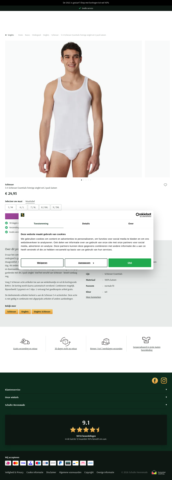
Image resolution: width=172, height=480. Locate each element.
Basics (27, 35)
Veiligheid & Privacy (14, 472)
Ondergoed (36, 35)
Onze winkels (86, 397)
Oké (130, 262)
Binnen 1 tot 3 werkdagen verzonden (106, 348)
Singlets (46, 35)
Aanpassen (86, 262)
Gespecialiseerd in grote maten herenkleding (146, 348)
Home (20, 35)
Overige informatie (105, 472)
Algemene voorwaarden (70, 472)
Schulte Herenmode (86, 404)
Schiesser (55, 35)
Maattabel (30, 201)
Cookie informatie (35, 472)
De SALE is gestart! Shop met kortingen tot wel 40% (86, 2)
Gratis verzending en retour (25, 348)
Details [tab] (86, 223)
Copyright (89, 472)
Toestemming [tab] (41, 223)
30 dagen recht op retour (66, 348)
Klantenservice (86, 389)
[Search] (86, 24)
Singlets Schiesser (42, 311)
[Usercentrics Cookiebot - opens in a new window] (138, 215)
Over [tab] (131, 223)
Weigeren (42, 262)
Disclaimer (51, 472)
